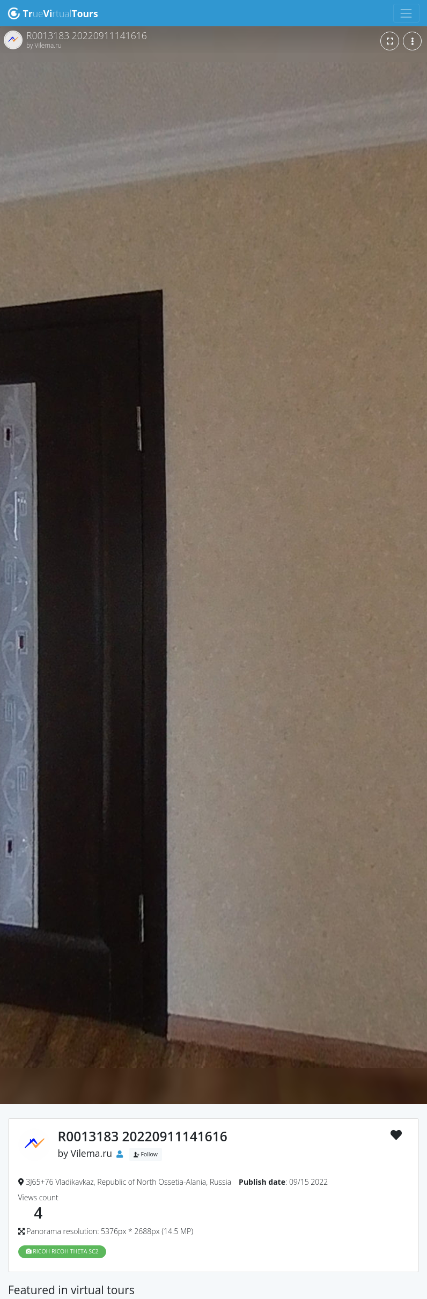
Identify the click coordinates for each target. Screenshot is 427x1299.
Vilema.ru (92, 1153)
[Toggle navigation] (406, 13)
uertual (53, 13)
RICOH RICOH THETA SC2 (62, 1251)
